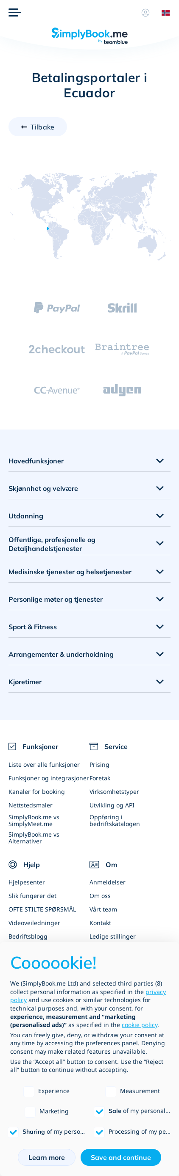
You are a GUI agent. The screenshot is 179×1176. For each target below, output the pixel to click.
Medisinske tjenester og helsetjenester (69, 571)
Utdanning (25, 516)
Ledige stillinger (113, 936)
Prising (99, 764)
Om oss (100, 896)
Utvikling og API (112, 805)
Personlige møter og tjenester (55, 599)
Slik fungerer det (32, 896)
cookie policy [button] (139, 1025)
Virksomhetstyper (114, 792)
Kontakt (100, 923)
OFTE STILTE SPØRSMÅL (42, 909)
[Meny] (14, 12)
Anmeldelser (108, 882)
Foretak (100, 778)
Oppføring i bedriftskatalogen (115, 820)
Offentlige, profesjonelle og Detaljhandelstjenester (51, 544)
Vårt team (103, 909)
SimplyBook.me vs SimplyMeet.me (33, 820)
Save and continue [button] (121, 1157)
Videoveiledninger (34, 923)
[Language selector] (163, 12)
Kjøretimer (25, 682)
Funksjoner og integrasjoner (48, 778)
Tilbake (42, 127)
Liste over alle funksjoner (44, 764)
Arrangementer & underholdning (61, 654)
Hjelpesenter (26, 882)
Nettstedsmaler (30, 805)
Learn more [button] (46, 1157)
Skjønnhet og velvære (43, 488)
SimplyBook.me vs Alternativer (33, 837)
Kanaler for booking (36, 792)
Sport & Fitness (32, 626)
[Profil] (145, 12)
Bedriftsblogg (28, 936)
